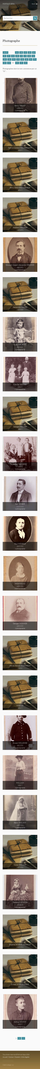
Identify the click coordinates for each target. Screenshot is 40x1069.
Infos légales (25, 1057)
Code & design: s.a (8, 1065)
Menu (34, 4)
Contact (11, 1057)
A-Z (5, 52)
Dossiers (17, 1057)
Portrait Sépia (9, 4)
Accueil (5, 1057)
